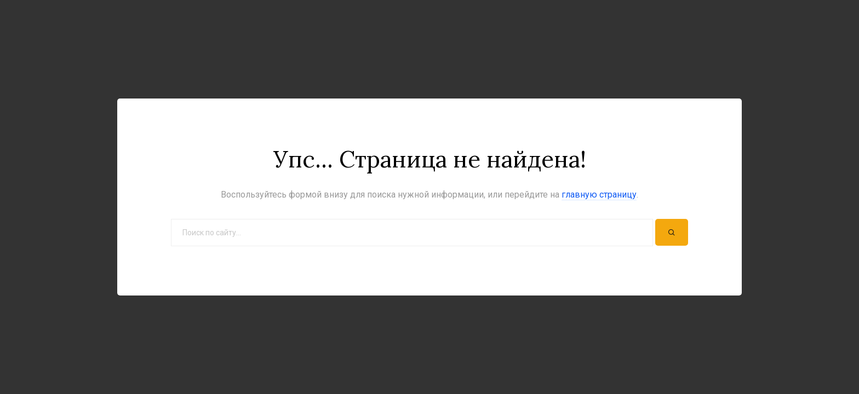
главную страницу (599, 194)
